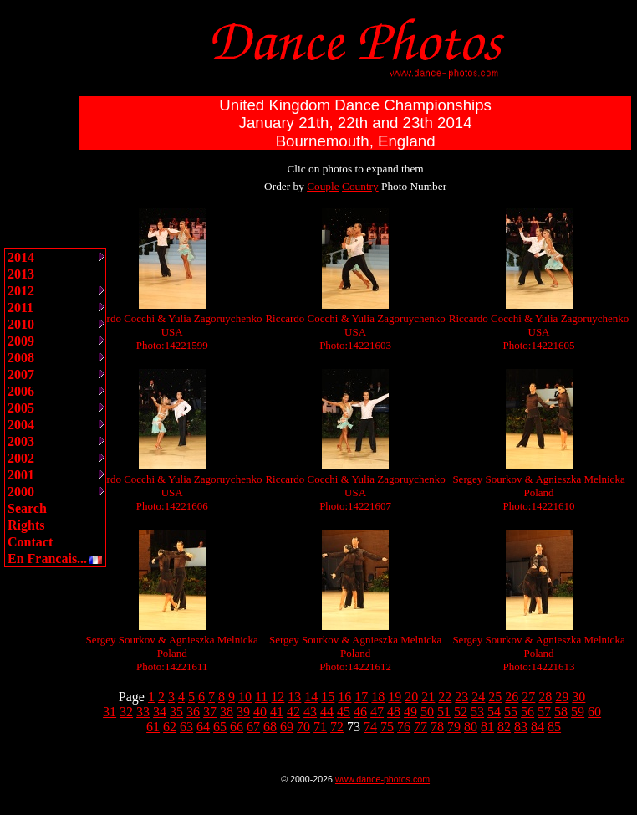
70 (303, 727)
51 (444, 712)
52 (460, 712)
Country (360, 186)
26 (511, 696)
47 (377, 712)
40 (260, 712)
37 (210, 712)
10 (245, 696)
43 (310, 712)
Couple (323, 186)
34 (159, 712)
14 (311, 696)
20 (411, 696)
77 (420, 727)
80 (470, 727)
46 (360, 712)
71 (320, 727)
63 (186, 727)
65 (220, 727)
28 (545, 696)
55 (510, 712)
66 (236, 727)
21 (428, 696)
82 (504, 727)
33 (143, 712)
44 (327, 712)
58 (561, 712)
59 (577, 712)
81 (487, 727)
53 (477, 712)
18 (378, 696)
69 (286, 727)
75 (387, 727)
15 (327, 696)
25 (495, 696)
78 (437, 727)
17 (361, 696)
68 (270, 727)
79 (454, 727)
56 (527, 712)
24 (478, 696)
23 (461, 696)
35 (176, 712)
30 (578, 696)
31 (109, 712)
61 (153, 727)
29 (561, 696)
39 (243, 712)
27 (528, 696)
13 (294, 696)
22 (444, 696)
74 (370, 727)
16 (344, 696)
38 (226, 712)
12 (277, 696)
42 (293, 712)
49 (410, 712)
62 (169, 727)
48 (393, 712)
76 (403, 727)
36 (193, 712)
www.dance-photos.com (382, 779)
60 (594, 712)
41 (276, 712)
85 (554, 727)
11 (261, 696)
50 (427, 712)
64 (203, 727)
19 (394, 696)
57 (544, 712)
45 (343, 712)
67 (253, 727)
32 (126, 712)
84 (537, 727)
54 (494, 712)
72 (337, 727)
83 (520, 727)
